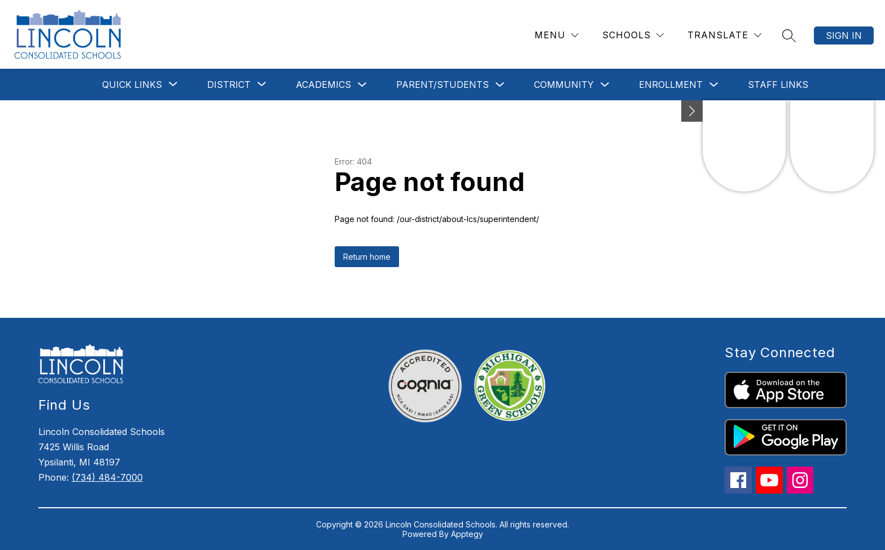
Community (564, 84)
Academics (323, 84)
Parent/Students (442, 84)
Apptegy (467, 534)
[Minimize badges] (692, 111)
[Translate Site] (724, 35)
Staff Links (778, 84)
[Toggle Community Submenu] (605, 84)
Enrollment (671, 84)
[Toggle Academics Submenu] (362, 84)
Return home (367, 256)
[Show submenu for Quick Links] (132, 84)
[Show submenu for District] (229, 84)
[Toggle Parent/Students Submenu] (500, 84)
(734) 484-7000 (107, 477)
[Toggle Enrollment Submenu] (714, 84)
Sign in (844, 35)
